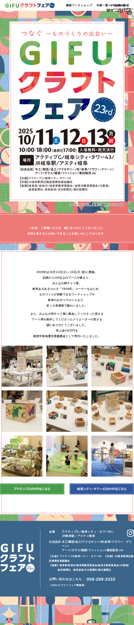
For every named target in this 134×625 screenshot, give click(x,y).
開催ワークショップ (79, 5)
